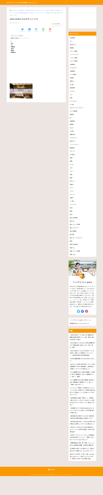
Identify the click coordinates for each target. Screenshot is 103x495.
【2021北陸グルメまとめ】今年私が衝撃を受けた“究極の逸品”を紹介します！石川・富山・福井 (82, 350)
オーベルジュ (74, 102)
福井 (71, 245)
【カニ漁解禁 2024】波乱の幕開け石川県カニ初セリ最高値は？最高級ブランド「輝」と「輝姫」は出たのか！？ (82, 390)
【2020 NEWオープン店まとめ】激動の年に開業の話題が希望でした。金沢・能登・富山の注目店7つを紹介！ (82, 342)
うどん (72, 167)
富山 (71, 218)
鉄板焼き (72, 150)
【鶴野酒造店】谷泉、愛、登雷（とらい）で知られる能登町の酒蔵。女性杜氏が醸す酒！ (82, 459)
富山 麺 (72, 238)
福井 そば (72, 258)
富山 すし (72, 224)
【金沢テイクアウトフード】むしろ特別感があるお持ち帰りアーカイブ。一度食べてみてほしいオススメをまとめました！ (82, 451)
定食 (71, 177)
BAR (71, 211)
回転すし (72, 82)
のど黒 (72, 133)
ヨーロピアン (74, 68)
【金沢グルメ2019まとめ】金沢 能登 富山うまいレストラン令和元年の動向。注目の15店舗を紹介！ (82, 443)
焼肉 (71, 160)
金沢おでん (73, 44)
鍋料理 (72, 126)
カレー (72, 173)
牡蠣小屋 (72, 136)
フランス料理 (74, 51)
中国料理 (72, 72)
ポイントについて (24, 38)
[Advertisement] (36, 67)
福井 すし (72, 251)
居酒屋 (72, 48)
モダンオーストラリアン (77, 109)
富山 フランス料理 (75, 228)
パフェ (72, 194)
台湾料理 (72, 65)
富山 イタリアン (74, 231)
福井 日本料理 (74, 248)
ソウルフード (74, 139)
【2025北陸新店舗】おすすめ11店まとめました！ (82, 365)
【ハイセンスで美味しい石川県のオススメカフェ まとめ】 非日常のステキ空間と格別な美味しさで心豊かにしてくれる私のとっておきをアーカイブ (82, 399)
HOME (51, 489)
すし (71, 41)
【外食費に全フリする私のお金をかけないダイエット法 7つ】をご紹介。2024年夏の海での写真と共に (82, 419)
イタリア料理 (19, 10)
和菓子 (72, 187)
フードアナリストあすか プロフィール (81, 324)
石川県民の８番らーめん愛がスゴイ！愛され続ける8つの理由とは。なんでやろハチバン (82, 467)
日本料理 (72, 38)
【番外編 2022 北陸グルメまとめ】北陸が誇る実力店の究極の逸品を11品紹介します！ (82, 427)
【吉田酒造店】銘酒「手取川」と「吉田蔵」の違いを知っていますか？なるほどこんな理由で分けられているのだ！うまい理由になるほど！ (82, 409)
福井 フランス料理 (75, 255)
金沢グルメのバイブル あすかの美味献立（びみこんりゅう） (32, 2)
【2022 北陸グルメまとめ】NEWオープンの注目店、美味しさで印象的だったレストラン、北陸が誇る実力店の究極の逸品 (82, 358)
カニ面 (72, 105)
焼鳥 (71, 163)
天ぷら (72, 129)
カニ (71, 95)
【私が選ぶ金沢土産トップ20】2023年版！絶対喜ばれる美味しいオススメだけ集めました (82, 435)
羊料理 (72, 78)
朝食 (71, 180)
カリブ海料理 (74, 112)
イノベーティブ (74, 55)
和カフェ (72, 184)
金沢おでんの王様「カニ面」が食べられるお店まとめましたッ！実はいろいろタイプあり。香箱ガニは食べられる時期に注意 (82, 475)
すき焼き (72, 156)
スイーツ (72, 197)
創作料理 (72, 89)
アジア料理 (73, 75)
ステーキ (72, 153)
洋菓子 (72, 201)
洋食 (71, 99)
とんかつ (72, 92)
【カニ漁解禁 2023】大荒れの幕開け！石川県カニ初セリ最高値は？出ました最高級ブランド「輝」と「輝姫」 (82, 382)
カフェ (72, 190)
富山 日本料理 (74, 221)
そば (71, 170)
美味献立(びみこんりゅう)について (80, 327)
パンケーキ (73, 207)
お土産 (72, 85)
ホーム (13, 10)
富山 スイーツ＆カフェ (76, 241)
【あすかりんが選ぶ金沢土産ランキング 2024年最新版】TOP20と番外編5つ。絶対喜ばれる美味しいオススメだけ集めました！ (82, 372)
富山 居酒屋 (73, 235)
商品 (71, 214)
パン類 (72, 204)
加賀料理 (72, 123)
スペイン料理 (74, 58)
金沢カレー (73, 143)
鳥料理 (72, 116)
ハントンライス (74, 146)
